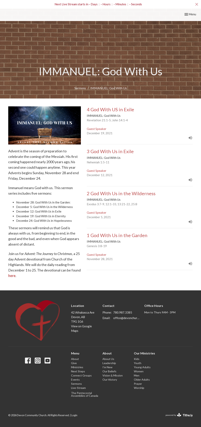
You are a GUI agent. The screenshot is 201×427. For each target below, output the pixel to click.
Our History (109, 379)
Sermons (80, 88)
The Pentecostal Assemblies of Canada (84, 394)
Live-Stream (78, 387)
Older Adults (142, 379)
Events (75, 379)
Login (74, 415)
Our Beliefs (109, 371)
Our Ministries (144, 353)
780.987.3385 (122, 312)
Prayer (138, 383)
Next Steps (78, 371)
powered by (179, 415)
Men (136, 375)
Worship (139, 387)
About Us (108, 359)
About (75, 359)
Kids (136, 359)
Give (74, 363)
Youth (137, 363)
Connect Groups (81, 375)
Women (138, 371)
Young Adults (142, 367)
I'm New (107, 367)
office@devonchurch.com (126, 318)
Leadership (109, 363)
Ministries (77, 367)
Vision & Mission (112, 375)
